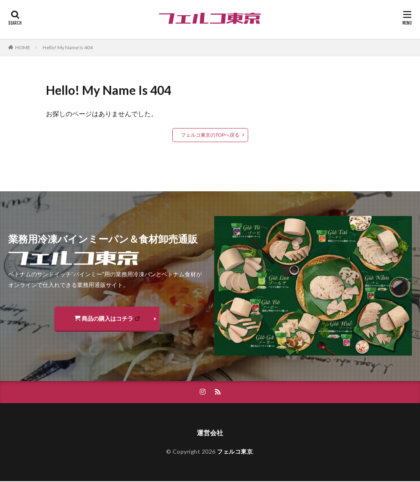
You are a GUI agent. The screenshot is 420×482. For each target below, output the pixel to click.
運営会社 (210, 433)
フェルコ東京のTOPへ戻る (210, 135)
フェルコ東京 (235, 451)
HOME (22, 47)
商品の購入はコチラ (107, 318)
